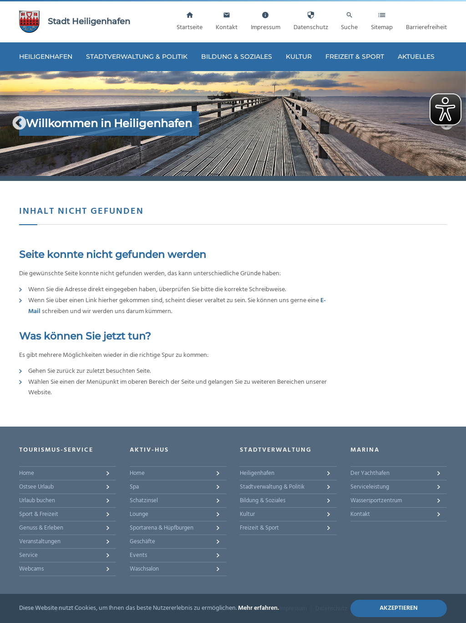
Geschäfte (142, 541)
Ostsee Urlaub (36, 487)
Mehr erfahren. (258, 608)
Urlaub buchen (37, 500)
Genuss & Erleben (41, 528)
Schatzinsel (144, 500)
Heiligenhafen (45, 56)
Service (28, 555)
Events (138, 555)
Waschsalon (144, 569)
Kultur (299, 56)
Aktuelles (416, 56)
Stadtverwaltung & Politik (136, 56)
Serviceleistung (369, 487)
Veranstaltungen (40, 541)
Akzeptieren (399, 608)
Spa (134, 487)
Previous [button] (19, 123)
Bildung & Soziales (236, 56)
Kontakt (360, 514)
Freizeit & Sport (354, 56)
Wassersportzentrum (376, 500)
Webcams (31, 569)
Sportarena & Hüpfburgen (161, 528)
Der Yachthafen (370, 473)
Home (26, 473)
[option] (233, 123)
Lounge (139, 514)
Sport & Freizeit (38, 514)
